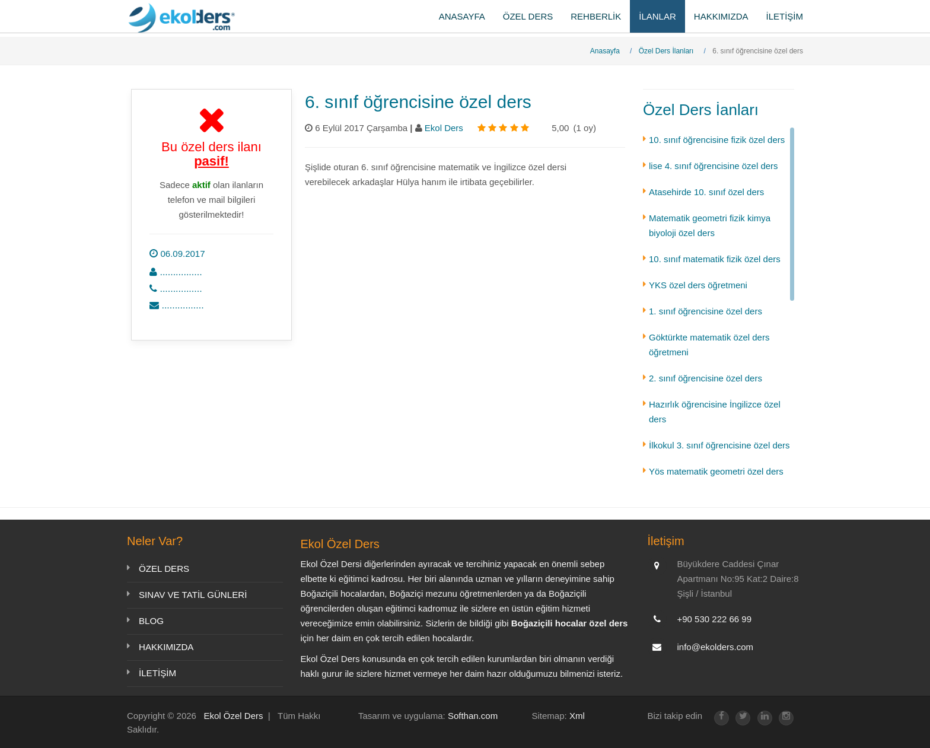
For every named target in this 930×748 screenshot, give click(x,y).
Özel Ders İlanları (666, 51)
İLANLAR (657, 16)
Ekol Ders (445, 128)
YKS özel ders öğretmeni (698, 285)
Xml (577, 716)
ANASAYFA (462, 16)
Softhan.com (473, 716)
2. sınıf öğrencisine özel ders (705, 378)
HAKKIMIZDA (721, 16)
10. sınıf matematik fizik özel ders (715, 259)
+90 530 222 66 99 (714, 619)
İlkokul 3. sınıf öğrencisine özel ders (719, 445)
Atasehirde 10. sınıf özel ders (706, 192)
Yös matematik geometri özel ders (716, 471)
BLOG (151, 621)
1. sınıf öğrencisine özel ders (705, 311)
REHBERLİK (596, 16)
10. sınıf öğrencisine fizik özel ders (717, 140)
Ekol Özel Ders (233, 716)
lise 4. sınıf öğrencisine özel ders (713, 166)
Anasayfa (605, 51)
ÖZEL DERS (528, 16)
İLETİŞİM (784, 16)
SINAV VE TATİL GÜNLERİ (192, 595)
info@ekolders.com (715, 647)
